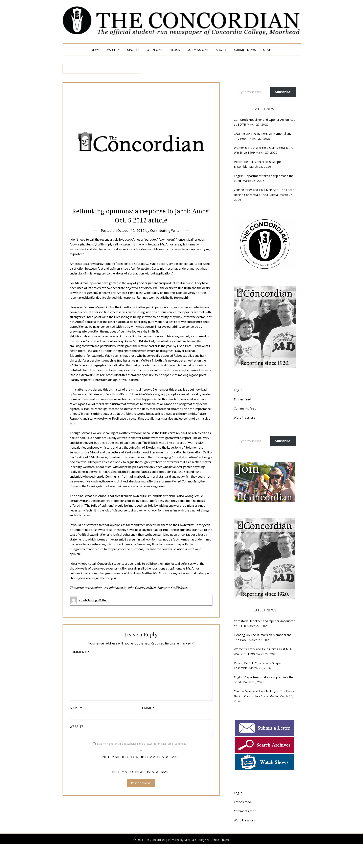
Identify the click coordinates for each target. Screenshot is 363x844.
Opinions (154, 50)
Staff (267, 50)
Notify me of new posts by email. (141, 771)
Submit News (245, 50)
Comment (79, 652)
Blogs (175, 50)
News (95, 50)
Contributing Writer (165, 230)
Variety (113, 50)
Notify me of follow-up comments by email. (141, 757)
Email (148, 708)
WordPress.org (244, 417)
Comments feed (245, 408)
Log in (238, 390)
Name (76, 708)
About (221, 50)
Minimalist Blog (194, 840)
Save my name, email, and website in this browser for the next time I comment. (141, 743)
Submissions (198, 50)
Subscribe (283, 92)
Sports (133, 50)
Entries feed (242, 399)
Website (77, 726)
